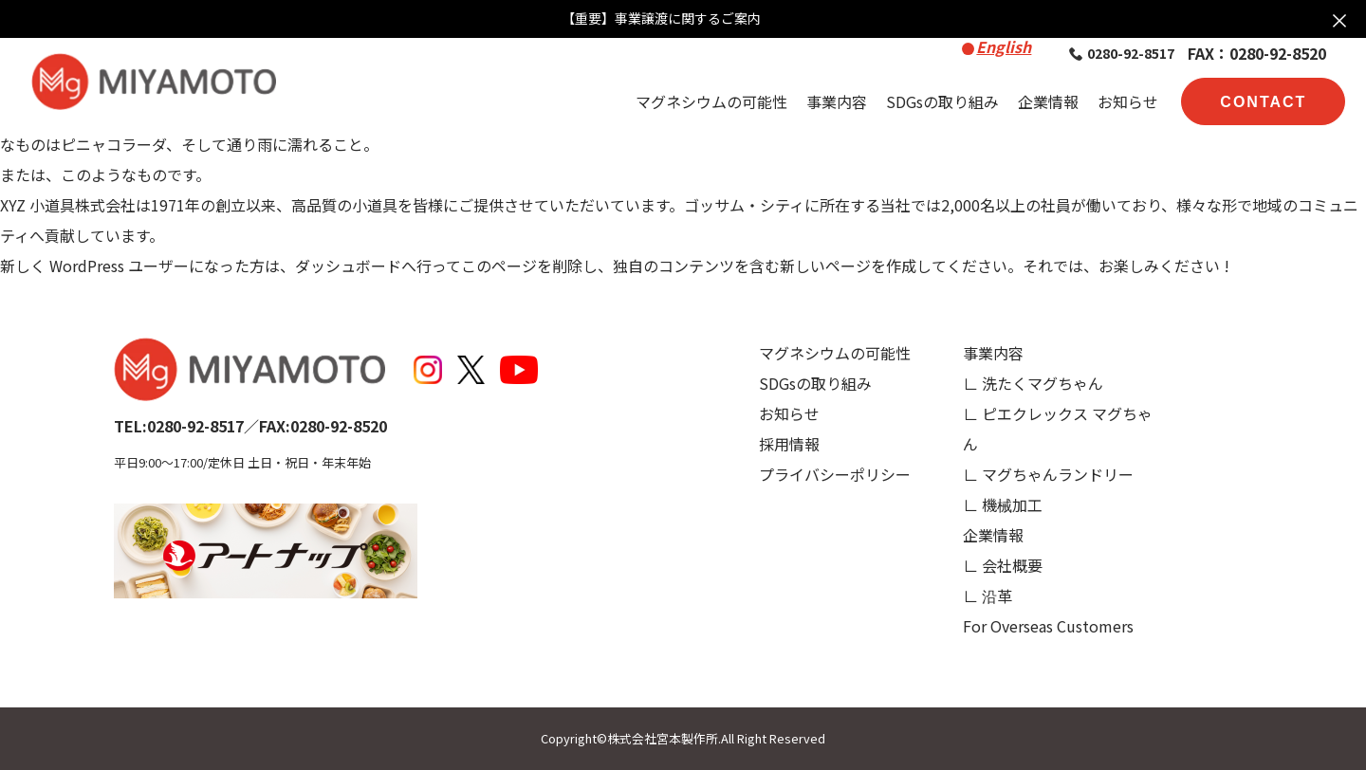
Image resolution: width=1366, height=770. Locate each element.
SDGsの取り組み (942, 101)
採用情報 (789, 443)
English (1003, 46)
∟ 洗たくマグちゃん (1033, 383)
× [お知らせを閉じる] (1339, 19)
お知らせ (1128, 101)
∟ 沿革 (987, 595)
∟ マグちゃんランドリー (1048, 474)
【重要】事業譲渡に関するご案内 (661, 18)
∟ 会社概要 (1003, 565)
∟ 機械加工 (1003, 504)
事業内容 (836, 101)
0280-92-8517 (1121, 53)
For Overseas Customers (1048, 625)
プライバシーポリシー (835, 474)
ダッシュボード (348, 265)
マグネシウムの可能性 (711, 101)
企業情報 (1048, 101)
